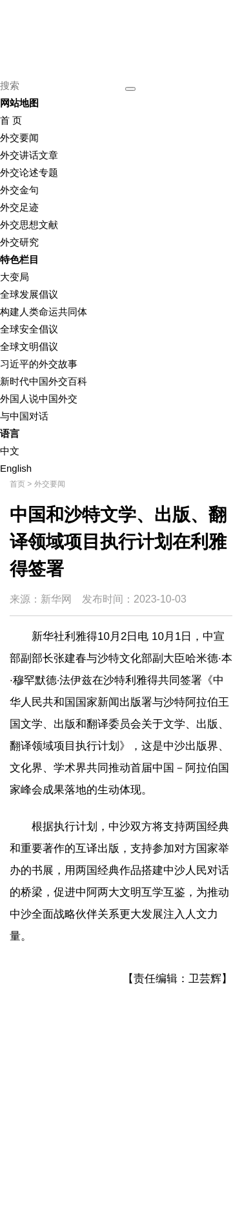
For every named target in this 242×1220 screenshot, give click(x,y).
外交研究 (19, 242)
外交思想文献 (29, 224)
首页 (17, 484)
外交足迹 (19, 207)
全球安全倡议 (29, 329)
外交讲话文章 (29, 155)
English (16, 468)
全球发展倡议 (29, 294)
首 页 (11, 120)
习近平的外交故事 (38, 363)
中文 (9, 450)
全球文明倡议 (29, 346)
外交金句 (19, 189)
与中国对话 (24, 416)
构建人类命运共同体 (43, 311)
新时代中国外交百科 (43, 381)
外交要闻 (19, 137)
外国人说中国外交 (38, 398)
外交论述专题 (29, 172)
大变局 (14, 276)
